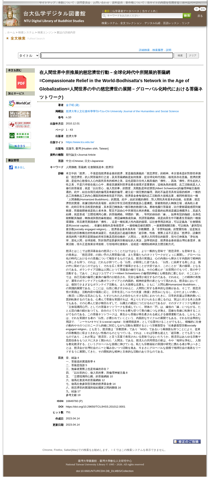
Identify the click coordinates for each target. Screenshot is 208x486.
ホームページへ (191, 2)
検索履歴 (157, 50)
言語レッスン (171, 23)
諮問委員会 (83, 2)
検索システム (110, 23)
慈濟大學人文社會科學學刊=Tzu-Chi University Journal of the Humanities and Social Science (122, 111)
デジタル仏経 (152, 23)
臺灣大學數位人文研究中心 (116, 460)
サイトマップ (47, 2)
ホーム (11, 32)
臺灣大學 (83, 460)
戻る (200, 15)
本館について (66, 2)
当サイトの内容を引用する (163, 2)
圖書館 (93, 460)
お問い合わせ (101, 2)
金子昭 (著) (72, 105)
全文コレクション (131, 23)
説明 (168, 50)
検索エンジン (46, 32)
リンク (186, 23)
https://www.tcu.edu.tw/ (80, 142)
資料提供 (117, 2)
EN (203, 9)
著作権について (134, 2)
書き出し (20, 167)
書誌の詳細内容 (66, 32)
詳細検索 (144, 50)
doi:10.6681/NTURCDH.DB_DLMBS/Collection (105, 471)
